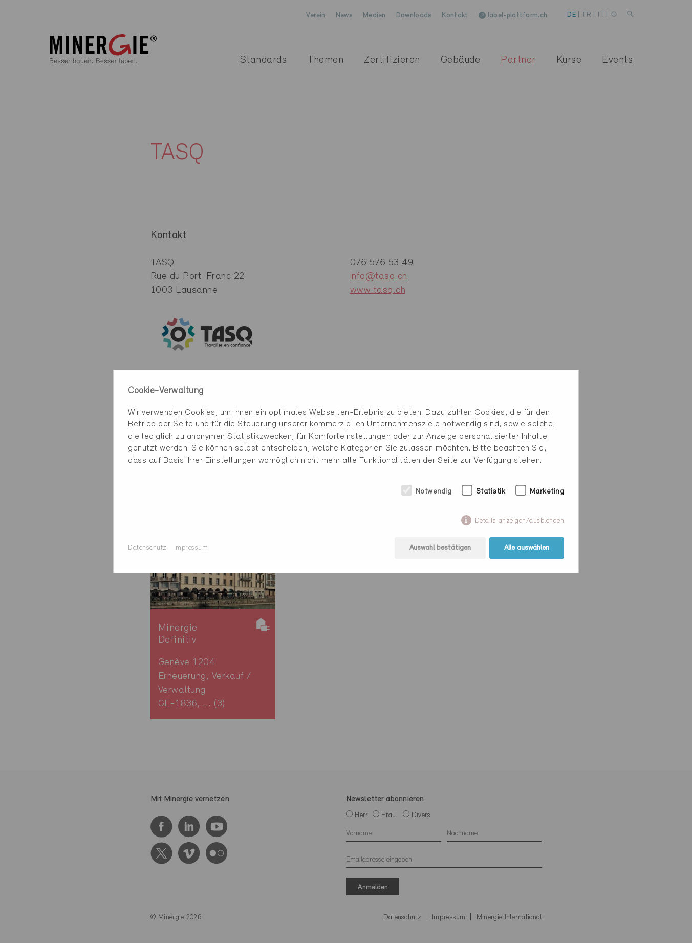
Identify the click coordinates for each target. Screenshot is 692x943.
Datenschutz (147, 548)
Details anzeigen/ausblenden (520, 521)
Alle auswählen (526, 548)
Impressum (191, 548)
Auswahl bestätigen (440, 548)
